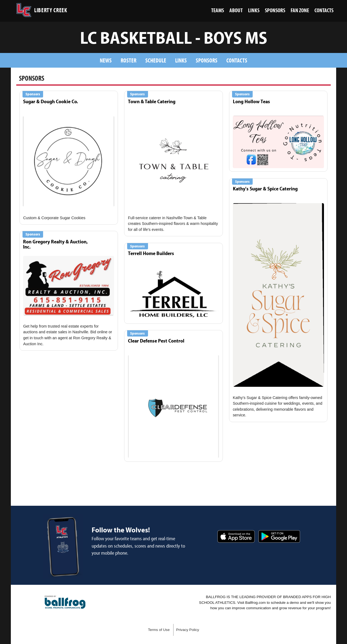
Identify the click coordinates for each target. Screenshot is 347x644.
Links (181, 60)
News (106, 60)
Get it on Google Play (279, 536)
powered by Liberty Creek (65, 602)
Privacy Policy (187, 630)
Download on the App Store (236, 536)
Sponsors (206, 60)
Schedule (155, 60)
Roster (128, 60)
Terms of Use (159, 630)
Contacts (236, 60)
